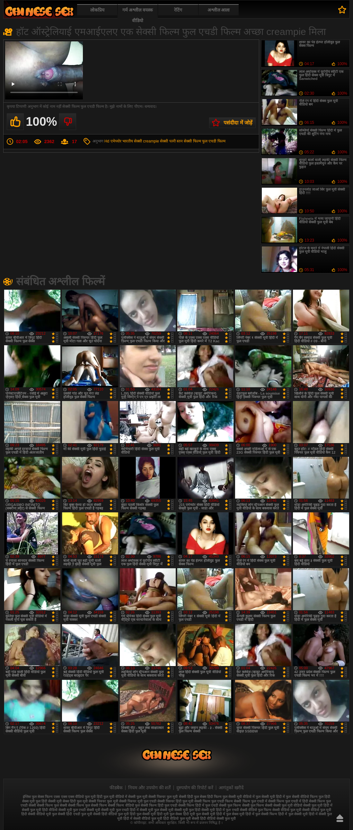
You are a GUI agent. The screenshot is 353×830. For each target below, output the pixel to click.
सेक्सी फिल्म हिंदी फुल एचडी (159, 805)
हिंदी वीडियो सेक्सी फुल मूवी (218, 818)
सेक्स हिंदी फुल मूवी (75, 801)
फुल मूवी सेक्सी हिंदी (180, 797)
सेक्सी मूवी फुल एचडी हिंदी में (119, 810)
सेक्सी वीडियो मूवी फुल (42, 814)
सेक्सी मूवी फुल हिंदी (187, 810)
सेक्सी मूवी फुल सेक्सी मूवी (156, 810)
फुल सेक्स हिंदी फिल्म (208, 797)
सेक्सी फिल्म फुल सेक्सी (52, 805)
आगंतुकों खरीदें (231, 787)
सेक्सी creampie (146, 141)
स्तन (180, 141)
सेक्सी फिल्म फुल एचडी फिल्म (204, 141)
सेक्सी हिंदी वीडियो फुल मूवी (111, 814)
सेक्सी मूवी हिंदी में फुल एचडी (220, 810)
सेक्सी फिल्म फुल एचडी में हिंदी (288, 801)
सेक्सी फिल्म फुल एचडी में (250, 801)
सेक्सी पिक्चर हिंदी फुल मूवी (175, 801)
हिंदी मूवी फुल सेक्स (169, 814)
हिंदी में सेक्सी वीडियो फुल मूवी (142, 818)
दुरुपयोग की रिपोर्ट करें (195, 787)
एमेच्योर (115, 141)
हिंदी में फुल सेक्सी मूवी (292, 814)
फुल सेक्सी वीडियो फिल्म (301, 797)
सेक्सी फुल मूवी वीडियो (287, 805)
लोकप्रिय (97, 10)
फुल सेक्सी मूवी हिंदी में (270, 797)
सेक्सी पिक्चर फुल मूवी (103, 801)
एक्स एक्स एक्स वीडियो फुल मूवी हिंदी (78, 797)
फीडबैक (116, 787)
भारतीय (127, 141)
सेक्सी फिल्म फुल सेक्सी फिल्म (87, 805)
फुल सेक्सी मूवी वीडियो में (239, 797)
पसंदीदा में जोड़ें (238, 122)
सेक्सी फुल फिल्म (230, 805)
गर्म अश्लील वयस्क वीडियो (137, 15)
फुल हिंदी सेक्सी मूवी (49, 801)
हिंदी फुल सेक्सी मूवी (143, 814)
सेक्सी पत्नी (167, 141)
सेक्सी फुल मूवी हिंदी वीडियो (39, 810)
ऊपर (339, 818)
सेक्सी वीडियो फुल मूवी (286, 810)
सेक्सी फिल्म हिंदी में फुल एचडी (198, 805)
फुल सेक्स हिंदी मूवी (39, 11)
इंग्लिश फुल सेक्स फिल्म (38, 797)
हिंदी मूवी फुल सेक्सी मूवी (199, 814)
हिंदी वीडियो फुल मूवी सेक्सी (181, 818)
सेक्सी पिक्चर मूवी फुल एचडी (137, 801)
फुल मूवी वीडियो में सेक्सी (119, 797)
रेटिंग (178, 10)
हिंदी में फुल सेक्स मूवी (230, 814)
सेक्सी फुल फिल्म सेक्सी (257, 805)
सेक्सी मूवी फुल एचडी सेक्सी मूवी (79, 810)
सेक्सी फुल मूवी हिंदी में (317, 805)
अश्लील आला (218, 10)
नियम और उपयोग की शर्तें (149, 787)
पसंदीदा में (342, 9)
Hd (106, 141)
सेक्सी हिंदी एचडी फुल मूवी (75, 814)
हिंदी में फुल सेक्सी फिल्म (261, 814)
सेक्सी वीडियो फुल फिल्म (255, 810)
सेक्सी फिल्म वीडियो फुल (123, 805)
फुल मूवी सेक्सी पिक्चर (151, 797)
